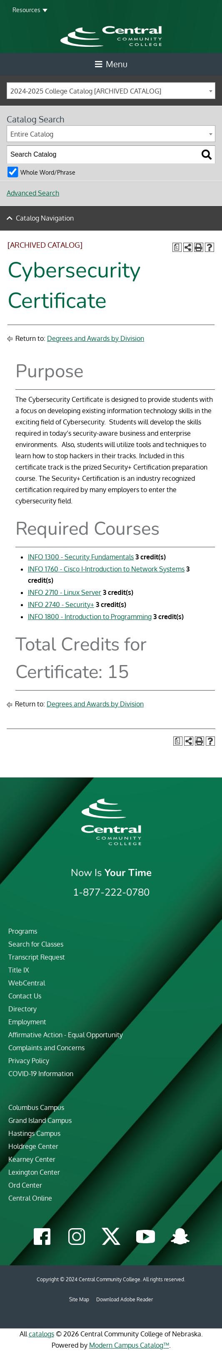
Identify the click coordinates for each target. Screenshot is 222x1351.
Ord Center (25, 1185)
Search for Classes (35, 944)
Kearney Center (31, 1159)
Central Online (30, 1198)
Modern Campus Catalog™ (129, 1345)
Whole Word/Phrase (47, 172)
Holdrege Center (33, 1146)
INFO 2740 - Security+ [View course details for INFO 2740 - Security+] (61, 604)
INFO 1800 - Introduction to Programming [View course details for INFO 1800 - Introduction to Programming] (90, 616)
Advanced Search (33, 193)
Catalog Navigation (45, 218)
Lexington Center (34, 1172)
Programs (22, 931)
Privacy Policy (28, 1060)
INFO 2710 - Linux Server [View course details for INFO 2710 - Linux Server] (64, 592)
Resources (26, 9)
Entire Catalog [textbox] (31, 134)
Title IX (18, 970)
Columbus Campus (36, 1107)
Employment (27, 1022)
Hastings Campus (34, 1133)
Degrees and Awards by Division (95, 338)
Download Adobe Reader (124, 1299)
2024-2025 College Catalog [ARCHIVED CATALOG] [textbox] (85, 91)
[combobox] (111, 90)
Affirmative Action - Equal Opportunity (65, 1035)
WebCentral (26, 983)
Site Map (79, 1299)
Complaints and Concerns (46, 1048)
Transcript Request (36, 957)
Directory (22, 1009)
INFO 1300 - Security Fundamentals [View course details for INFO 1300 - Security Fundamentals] (81, 557)
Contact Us (24, 996)
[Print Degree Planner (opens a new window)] (177, 247)
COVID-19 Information (40, 1073)
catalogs (41, 1334)
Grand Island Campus (40, 1120)
